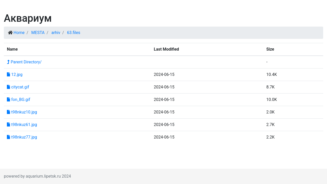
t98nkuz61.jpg (22, 124)
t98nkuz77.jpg (22, 137)
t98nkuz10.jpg (22, 112)
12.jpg (14, 74)
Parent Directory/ (24, 62)
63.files (73, 32)
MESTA (38, 32)
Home (19, 32)
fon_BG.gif (18, 99)
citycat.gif (18, 87)
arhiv (55, 32)
